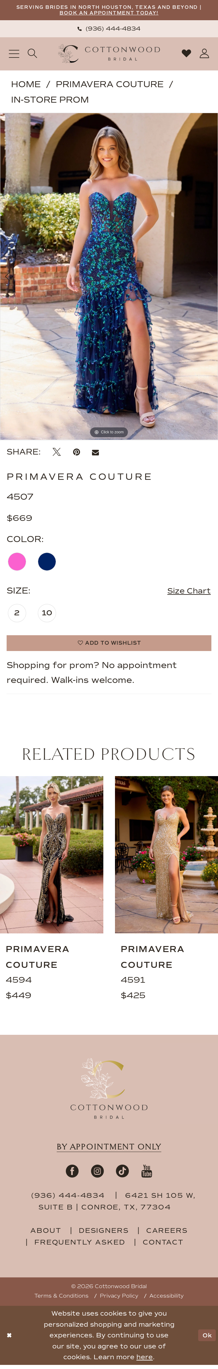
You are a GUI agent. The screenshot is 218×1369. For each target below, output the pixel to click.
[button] (14, 55)
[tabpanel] (109, 277)
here (144, 1361)
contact (163, 1246)
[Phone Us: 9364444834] (109, 29)
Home (26, 85)
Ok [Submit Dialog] (206, 1339)
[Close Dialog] (9, 1339)
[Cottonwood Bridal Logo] (109, 55)
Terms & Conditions (61, 1300)
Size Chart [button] (187, 593)
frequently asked (79, 1246)
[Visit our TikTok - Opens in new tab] (122, 1175)
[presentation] (51, 859)
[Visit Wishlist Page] (186, 55)
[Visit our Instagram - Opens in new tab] (97, 1175)
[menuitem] (109, 29)
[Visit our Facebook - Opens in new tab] (72, 1175)
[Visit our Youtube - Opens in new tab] (146, 1175)
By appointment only (109, 1151)
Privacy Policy (119, 1300)
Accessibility (166, 1300)
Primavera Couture (110, 85)
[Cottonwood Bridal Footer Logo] (109, 1092)
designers (104, 1234)
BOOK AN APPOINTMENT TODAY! (126, 13)
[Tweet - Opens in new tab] (56, 453)
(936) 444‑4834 (69, 1199)
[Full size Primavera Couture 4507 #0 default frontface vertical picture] (109, 277)
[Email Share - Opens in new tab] (95, 453)
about (45, 1234)
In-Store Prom (50, 101)
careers (167, 1234)
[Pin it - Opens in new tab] (76, 453)
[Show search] (33, 55)
